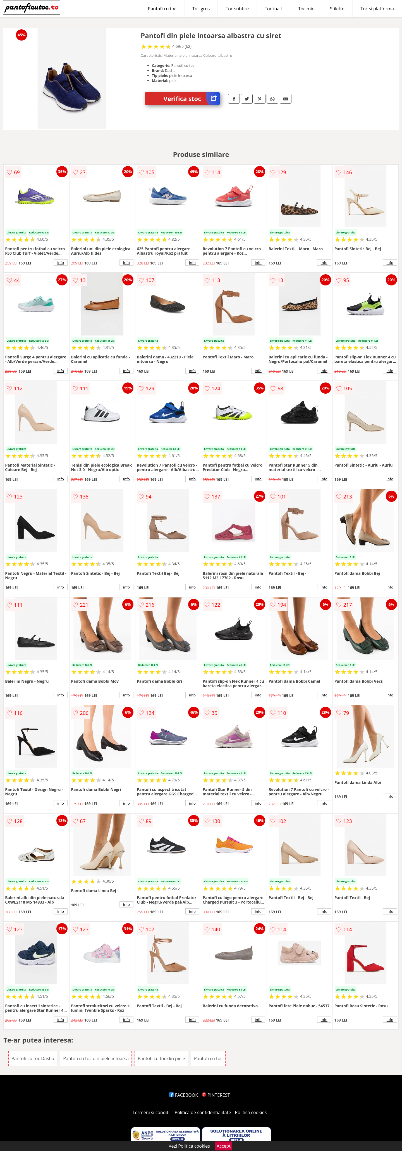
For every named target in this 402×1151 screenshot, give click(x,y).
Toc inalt (273, 9)
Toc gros (201, 9)
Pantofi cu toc (162, 9)
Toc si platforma (377, 9)
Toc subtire (237, 9)
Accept (224, 1146)
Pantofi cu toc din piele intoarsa (96, 1058)
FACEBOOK (183, 1095)
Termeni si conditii (152, 1112)
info (60, 262)
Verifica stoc (192, 98)
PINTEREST (216, 1095)
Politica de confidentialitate (203, 1112)
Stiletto (337, 9)
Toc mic (306, 9)
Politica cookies (251, 1112)
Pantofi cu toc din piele (161, 1058)
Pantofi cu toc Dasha (32, 1058)
